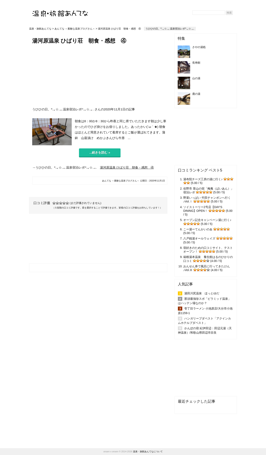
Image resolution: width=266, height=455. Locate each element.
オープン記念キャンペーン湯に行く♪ (207, 220)
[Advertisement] (100, 75)
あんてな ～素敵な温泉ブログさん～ (74, 28)
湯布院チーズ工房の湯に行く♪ (203, 179)
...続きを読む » (99, 152)
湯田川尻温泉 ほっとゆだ (201, 293)
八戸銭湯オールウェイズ (199, 238)
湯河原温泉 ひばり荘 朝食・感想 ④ (127, 167)
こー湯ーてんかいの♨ (197, 229)
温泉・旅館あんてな (40, 28)
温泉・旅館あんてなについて (148, 451)
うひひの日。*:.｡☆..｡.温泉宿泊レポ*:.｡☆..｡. (169, 28)
